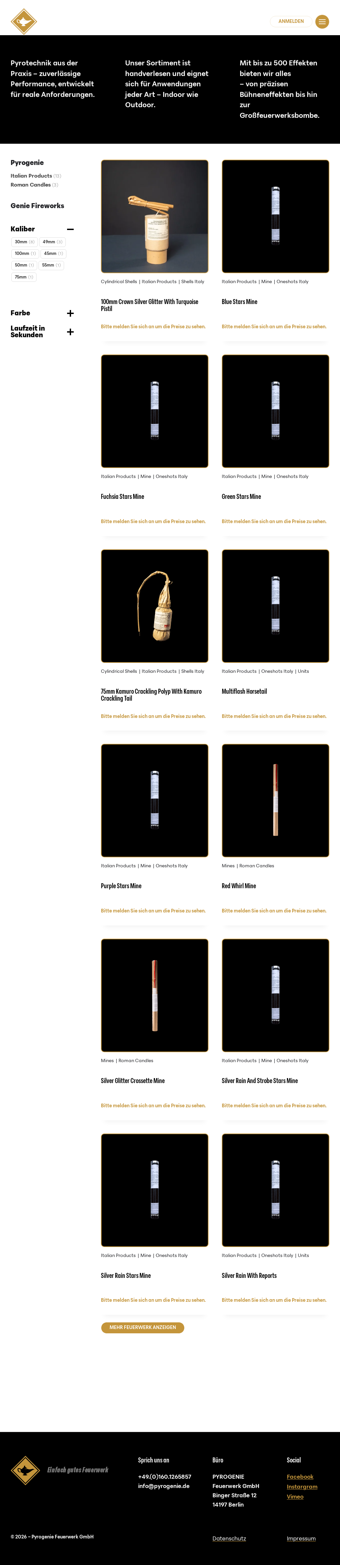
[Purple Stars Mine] (155, 850)
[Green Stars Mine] (275, 445)
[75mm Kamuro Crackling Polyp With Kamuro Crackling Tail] (155, 648)
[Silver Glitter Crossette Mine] (155, 1052)
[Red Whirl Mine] (275, 850)
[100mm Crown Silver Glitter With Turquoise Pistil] (155, 243)
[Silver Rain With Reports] (275, 1255)
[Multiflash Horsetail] (275, 648)
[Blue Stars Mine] (275, 243)
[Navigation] (322, 22)
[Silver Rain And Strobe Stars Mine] (275, 1052)
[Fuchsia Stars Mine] (155, 445)
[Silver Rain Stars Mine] (155, 1255)
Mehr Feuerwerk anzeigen (143, 1373)
